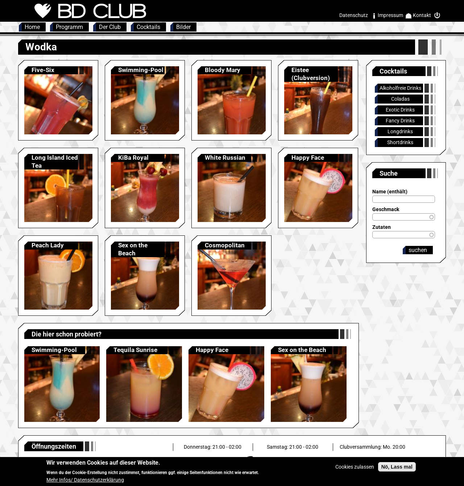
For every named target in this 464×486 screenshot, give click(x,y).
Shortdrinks (400, 142)
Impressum (390, 15)
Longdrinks (400, 131)
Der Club (110, 27)
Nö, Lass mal (397, 470)
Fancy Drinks (400, 120)
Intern (439, 15)
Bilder (183, 27)
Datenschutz (353, 15)
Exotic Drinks (400, 110)
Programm (69, 27)
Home (32, 27)
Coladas (400, 99)
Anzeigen (58, 100)
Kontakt (422, 15)
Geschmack (385, 209)
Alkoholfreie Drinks (400, 88)
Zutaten (381, 227)
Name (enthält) (389, 191)
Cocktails (148, 27)
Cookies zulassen (354, 470)
